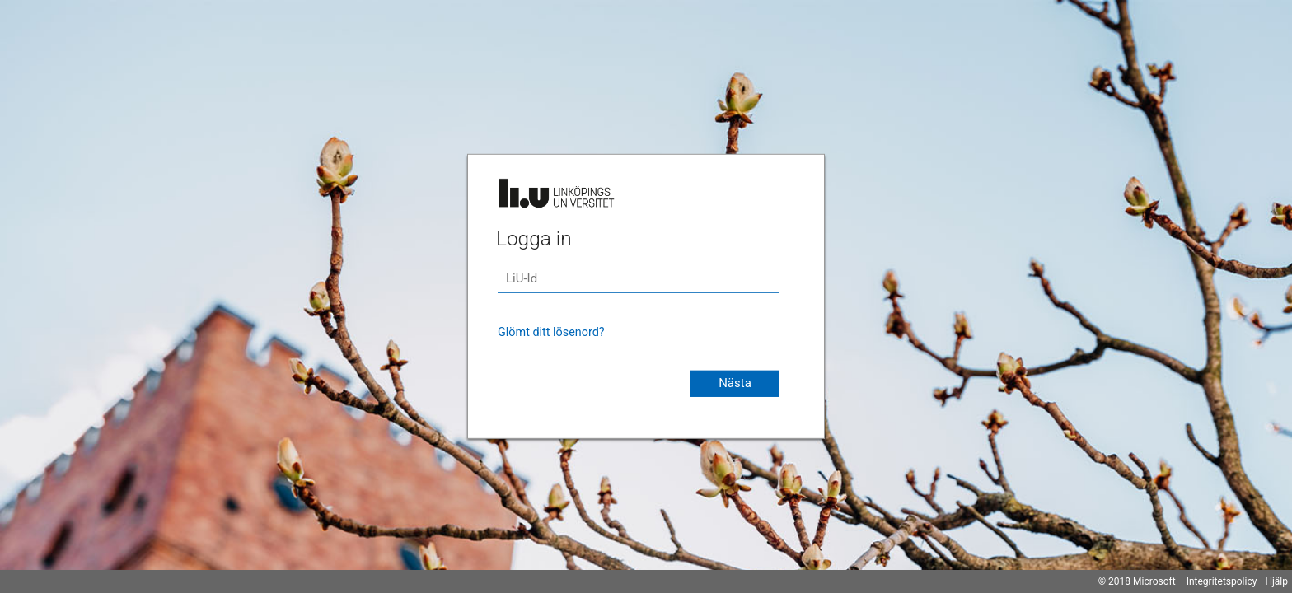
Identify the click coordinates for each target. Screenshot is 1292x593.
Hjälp (1276, 581)
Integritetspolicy (1222, 581)
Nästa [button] (735, 383)
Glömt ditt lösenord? (551, 332)
